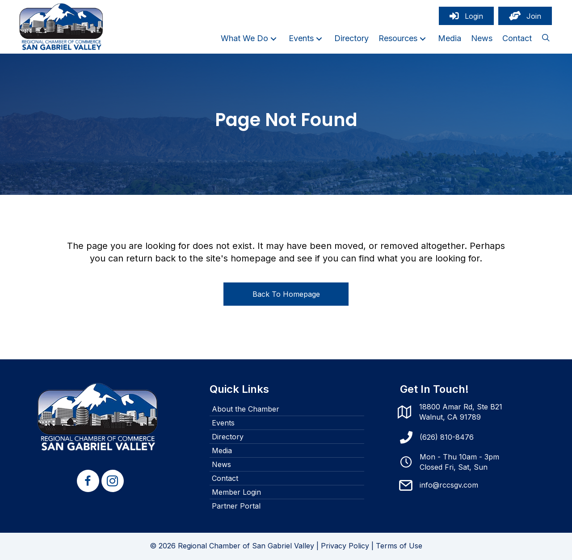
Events (223, 422)
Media (222, 450)
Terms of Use (399, 545)
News (221, 464)
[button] (273, 39)
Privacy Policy (345, 545)
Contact (225, 478)
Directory (228, 436)
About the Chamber (245, 408)
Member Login (236, 492)
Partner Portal (236, 505)
